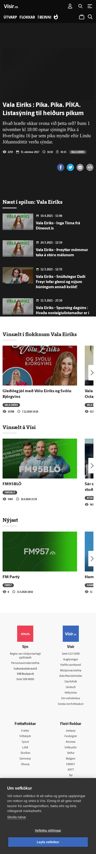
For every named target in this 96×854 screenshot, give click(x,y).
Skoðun (25, 753)
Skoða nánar (16, 817)
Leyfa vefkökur (48, 842)
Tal (70, 775)
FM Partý (11, 577)
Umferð (71, 687)
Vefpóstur (71, 692)
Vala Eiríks (77, 152)
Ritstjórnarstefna (70, 670)
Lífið (25, 747)
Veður (70, 753)
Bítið (90, 498)
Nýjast (10, 520)
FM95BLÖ (12, 484)
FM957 (8, 585)
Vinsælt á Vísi (19, 427)
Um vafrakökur (70, 698)
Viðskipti (25, 736)
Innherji (71, 731)
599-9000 (28, 679)
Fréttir (25, 731)
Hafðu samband (70, 665)
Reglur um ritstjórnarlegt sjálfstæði (25, 656)
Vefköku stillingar (48, 830)
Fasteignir (71, 736)
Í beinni (44, 18)
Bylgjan (70, 758)
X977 (71, 769)
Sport (25, 742)
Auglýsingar (70, 659)
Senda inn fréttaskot (70, 704)
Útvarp (25, 764)
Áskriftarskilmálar (70, 676)
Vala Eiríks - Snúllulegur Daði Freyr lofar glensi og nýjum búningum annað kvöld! (60, 282)
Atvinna (71, 742)
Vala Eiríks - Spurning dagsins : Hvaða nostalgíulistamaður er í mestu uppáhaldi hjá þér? (62, 313)
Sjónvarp (25, 758)
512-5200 (74, 654)
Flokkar (27, 18)
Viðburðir (71, 747)
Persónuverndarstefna (25, 663)
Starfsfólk (71, 681)
